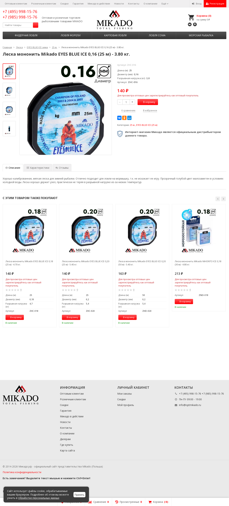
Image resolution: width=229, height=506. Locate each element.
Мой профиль (125, 405)
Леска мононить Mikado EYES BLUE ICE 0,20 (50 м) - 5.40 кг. (142, 263)
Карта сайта (67, 450)
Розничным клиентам (43, 3)
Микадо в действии (99, 3)
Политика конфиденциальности (22, 472)
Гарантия (78, 3)
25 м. (132, 125)
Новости (119, 3)
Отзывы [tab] (62, 167)
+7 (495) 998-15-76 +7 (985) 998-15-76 (20, 14)
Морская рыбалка (201, 35)
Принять (79, 494)
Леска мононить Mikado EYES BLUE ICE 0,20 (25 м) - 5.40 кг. (85, 263)
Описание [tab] (13, 167)
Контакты (133, 3)
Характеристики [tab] (38, 167)
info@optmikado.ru (190, 405)
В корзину (147, 102)
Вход (196, 3)
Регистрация (215, 3)
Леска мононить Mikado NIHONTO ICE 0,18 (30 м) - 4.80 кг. (198, 263)
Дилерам (65, 439)
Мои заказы (124, 393)
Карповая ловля (115, 35)
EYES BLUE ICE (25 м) (146, 125)
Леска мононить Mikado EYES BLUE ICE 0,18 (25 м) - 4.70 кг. (29, 263)
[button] (217, 199)
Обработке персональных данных (38, 498)
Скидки (64, 3)
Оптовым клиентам (16, 3)
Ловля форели (70, 35)
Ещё (165, 3)
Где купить (66, 444)
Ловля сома (157, 35)
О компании (150, 3)
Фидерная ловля (26, 35)
